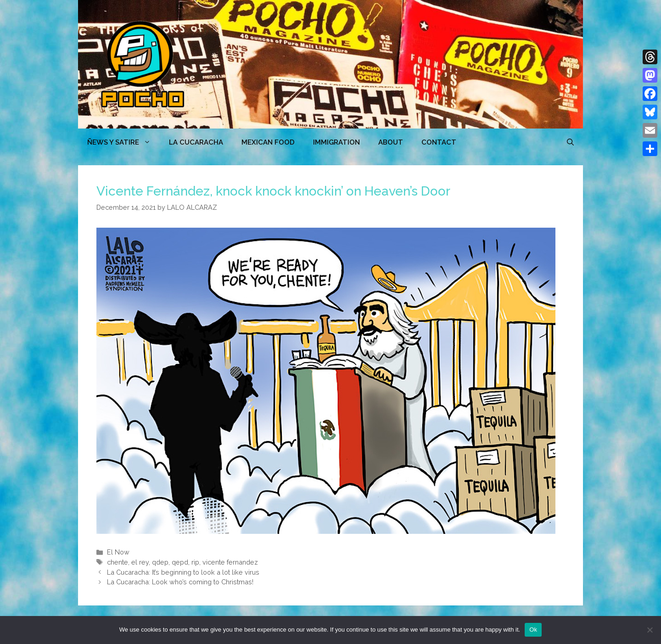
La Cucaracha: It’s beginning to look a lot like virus (183, 572)
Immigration (336, 142)
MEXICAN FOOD (268, 142)
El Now (118, 552)
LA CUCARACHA (196, 142)
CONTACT (438, 142)
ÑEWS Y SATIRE (123, 142)
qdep (160, 562)
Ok (533, 629)
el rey (140, 562)
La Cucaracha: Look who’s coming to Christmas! (180, 582)
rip (195, 562)
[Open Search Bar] (570, 142)
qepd (180, 562)
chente (117, 562)
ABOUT (390, 142)
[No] (649, 629)
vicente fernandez (230, 562)
